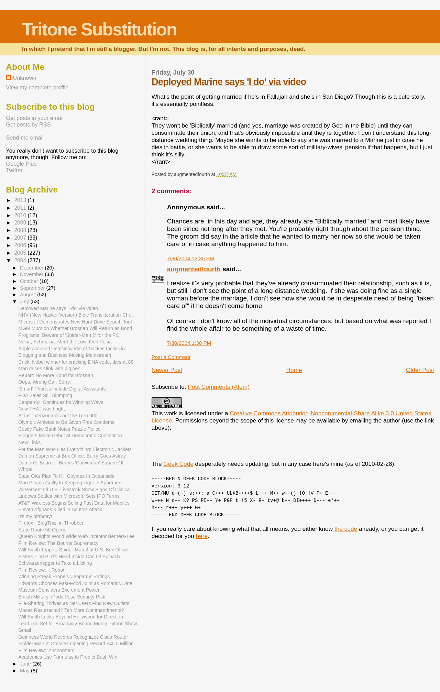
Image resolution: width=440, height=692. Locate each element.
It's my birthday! (35, 516)
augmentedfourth (194, 269)
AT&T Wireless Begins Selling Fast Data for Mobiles (73, 503)
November (32, 274)
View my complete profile (37, 87)
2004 (21, 260)
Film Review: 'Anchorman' (46, 650)
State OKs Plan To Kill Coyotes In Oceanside (66, 476)
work (170, 413)
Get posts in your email (35, 118)
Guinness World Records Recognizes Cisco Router (73, 637)
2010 (21, 215)
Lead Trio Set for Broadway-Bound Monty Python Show (77, 623)
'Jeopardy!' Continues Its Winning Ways (60, 402)
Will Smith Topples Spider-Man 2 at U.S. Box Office (73, 549)
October (30, 281)
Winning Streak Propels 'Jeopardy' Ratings (64, 576)
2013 (21, 200)
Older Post (420, 369)
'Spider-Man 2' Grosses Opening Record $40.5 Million (76, 643)
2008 (21, 230)
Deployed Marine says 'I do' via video (229, 81)
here (202, 535)
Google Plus (21, 164)
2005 (21, 253)
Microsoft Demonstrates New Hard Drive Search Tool (75, 322)
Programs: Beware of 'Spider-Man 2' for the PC (68, 335)
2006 (21, 245)
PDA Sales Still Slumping (45, 395)
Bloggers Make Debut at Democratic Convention (70, 435)
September (33, 288)
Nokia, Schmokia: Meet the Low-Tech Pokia (65, 341)
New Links (29, 442)
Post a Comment (171, 357)
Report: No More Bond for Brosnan (55, 375)
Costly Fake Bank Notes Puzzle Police (59, 429)
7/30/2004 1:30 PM (189, 343)
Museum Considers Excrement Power (58, 590)
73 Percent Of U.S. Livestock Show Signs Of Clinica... (76, 489)
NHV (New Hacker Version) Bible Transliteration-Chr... (76, 315)
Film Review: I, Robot (41, 570)
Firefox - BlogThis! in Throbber (51, 523)
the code (345, 528)
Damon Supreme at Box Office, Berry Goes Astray (72, 456)
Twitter (14, 170)
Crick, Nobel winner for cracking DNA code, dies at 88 (75, 362)
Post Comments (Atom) (219, 386)
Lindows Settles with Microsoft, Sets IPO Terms (69, 496)
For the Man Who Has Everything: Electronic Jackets (74, 449)
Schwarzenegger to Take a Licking (55, 563)
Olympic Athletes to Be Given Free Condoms (66, 422)
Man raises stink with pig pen (49, 368)
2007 (21, 238)
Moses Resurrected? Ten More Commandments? (71, 610)
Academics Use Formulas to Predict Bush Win (67, 657)
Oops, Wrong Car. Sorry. (44, 382)
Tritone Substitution (99, 29)
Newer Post (167, 369)
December (32, 268)
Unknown (24, 78)
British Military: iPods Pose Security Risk (61, 597)
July (25, 301)
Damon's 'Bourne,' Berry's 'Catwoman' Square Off (71, 462)
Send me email (24, 137)
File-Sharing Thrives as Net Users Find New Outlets (73, 603)
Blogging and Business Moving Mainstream (64, 355)
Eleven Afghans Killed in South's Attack (60, 509)
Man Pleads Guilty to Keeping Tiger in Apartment (70, 482)
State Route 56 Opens (42, 529)
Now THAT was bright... (43, 408)
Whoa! (25, 469)
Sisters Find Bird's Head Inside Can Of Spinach (69, 556)
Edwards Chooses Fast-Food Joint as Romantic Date (75, 583)
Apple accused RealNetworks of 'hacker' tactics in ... (74, 348)
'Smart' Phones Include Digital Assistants (62, 389)
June (26, 664)
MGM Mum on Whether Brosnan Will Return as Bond (75, 328)
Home (294, 369)
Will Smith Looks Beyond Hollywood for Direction (70, 616)
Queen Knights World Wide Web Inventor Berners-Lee (76, 536)
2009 (21, 223)
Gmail (24, 630)
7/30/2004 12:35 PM (190, 258)
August (28, 294)
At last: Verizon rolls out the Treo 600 (57, 415)
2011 (21, 208)
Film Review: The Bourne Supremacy (58, 543)
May (25, 670)
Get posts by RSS (28, 124)
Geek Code (178, 463)
